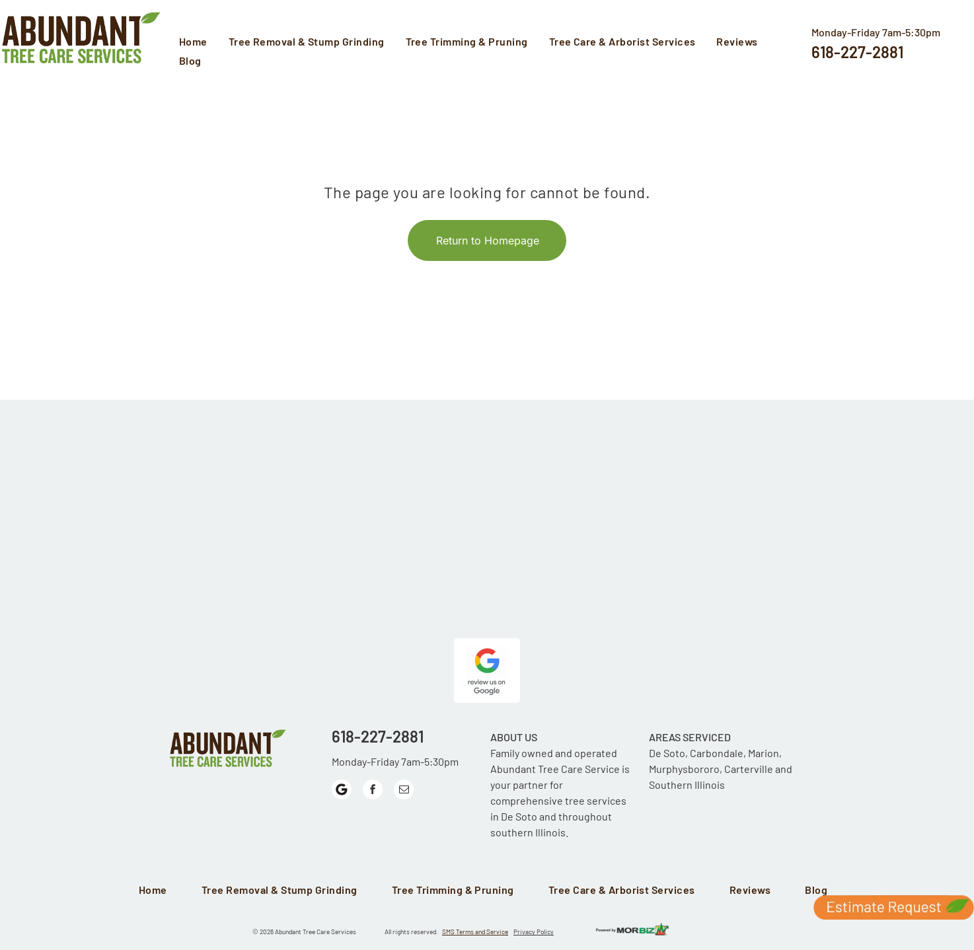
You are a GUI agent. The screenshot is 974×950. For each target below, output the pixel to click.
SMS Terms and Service (475, 931)
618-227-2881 (857, 51)
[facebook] (373, 791)
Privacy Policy (533, 931)
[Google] (342, 791)
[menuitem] (197, 42)
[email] (404, 791)
